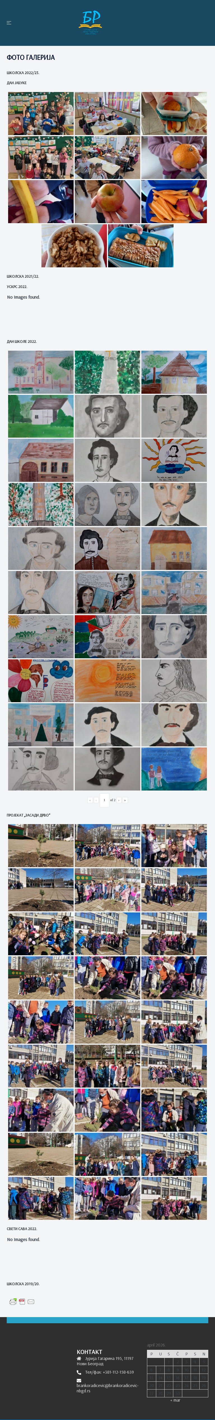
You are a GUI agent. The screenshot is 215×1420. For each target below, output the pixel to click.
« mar (175, 1400)
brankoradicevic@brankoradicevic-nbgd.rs (108, 1388)
